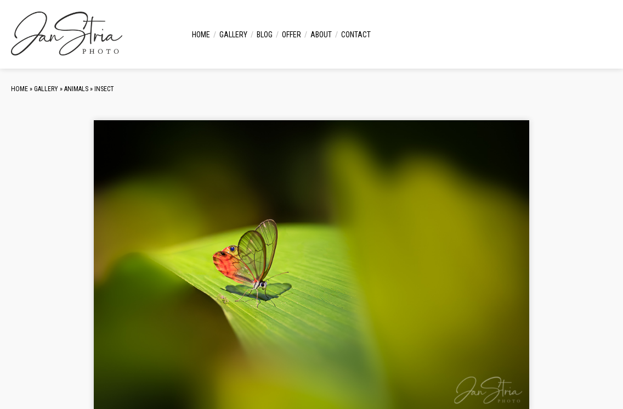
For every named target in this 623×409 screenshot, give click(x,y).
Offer (291, 34)
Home (201, 34)
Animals (76, 89)
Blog (265, 34)
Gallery (233, 34)
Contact (356, 34)
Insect (104, 89)
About (321, 34)
